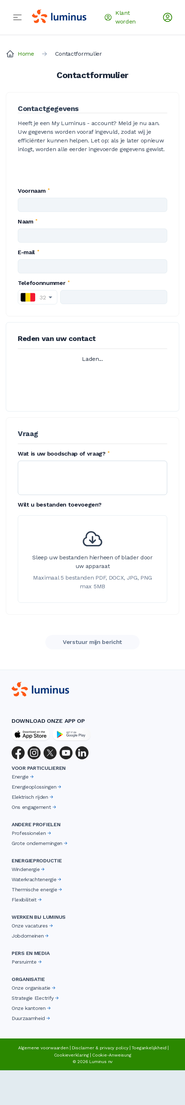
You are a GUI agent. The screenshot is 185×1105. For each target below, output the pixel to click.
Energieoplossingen (37, 787)
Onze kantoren (32, 1008)
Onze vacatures (33, 926)
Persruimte (27, 962)
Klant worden (120, 17)
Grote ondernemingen (40, 843)
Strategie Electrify (36, 998)
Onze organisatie (34, 988)
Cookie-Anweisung (111, 1055)
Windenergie (29, 869)
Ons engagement (34, 807)
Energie (23, 777)
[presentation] (92, 559)
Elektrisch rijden (33, 797)
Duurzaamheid (31, 1018)
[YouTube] (66, 752)
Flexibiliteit (27, 900)
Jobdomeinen (31, 936)
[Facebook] (18, 752)
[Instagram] (34, 752)
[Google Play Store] (72, 734)
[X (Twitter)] (50, 752)
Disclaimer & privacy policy (100, 1048)
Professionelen (32, 833)
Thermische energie (37, 889)
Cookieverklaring (71, 1055)
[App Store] (31, 734)
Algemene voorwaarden (43, 1048)
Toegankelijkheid (149, 1048)
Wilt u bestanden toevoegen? (59, 504)
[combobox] (37, 297)
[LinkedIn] (82, 752)
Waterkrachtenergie (37, 879)
